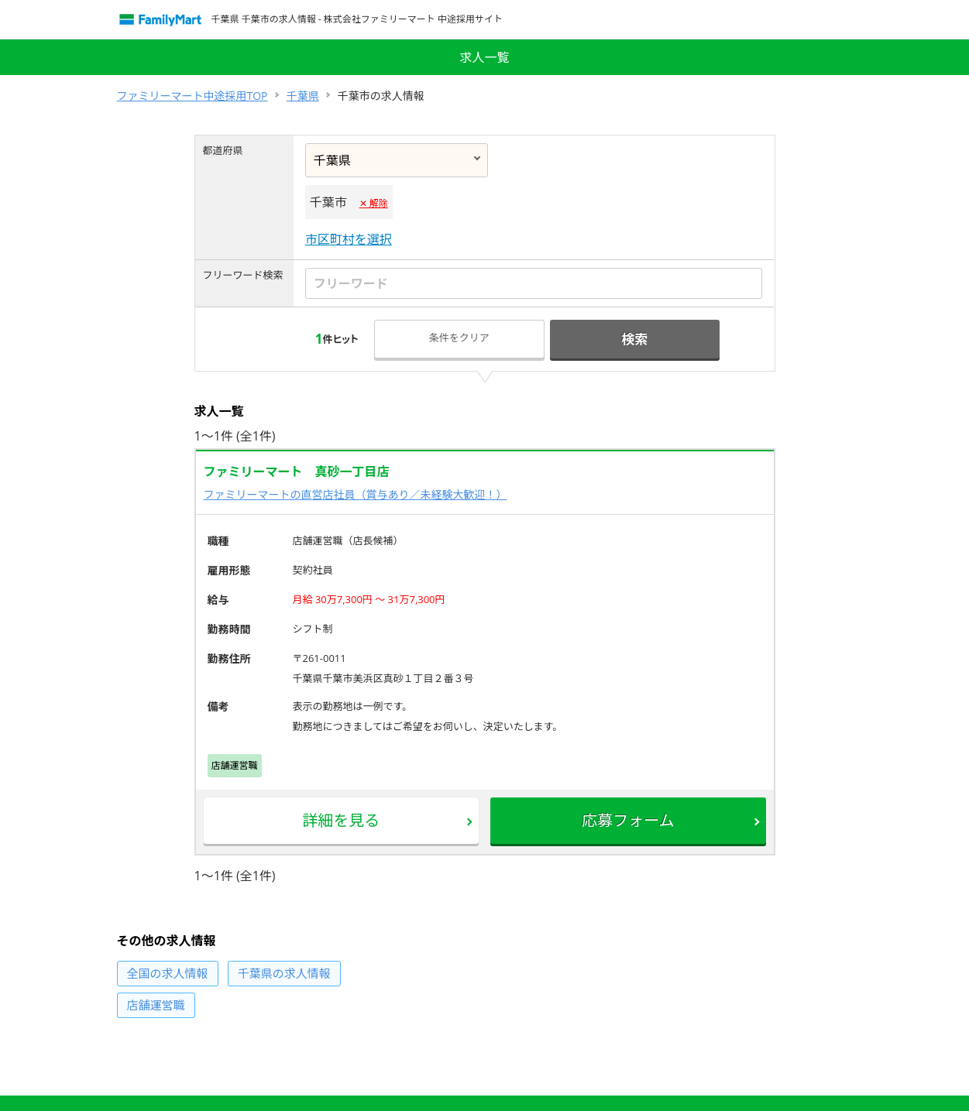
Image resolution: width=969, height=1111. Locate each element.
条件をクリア (459, 338)
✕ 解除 (373, 203)
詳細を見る (341, 820)
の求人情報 (167, 973)
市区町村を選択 (348, 239)
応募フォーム (628, 820)
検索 (634, 339)
